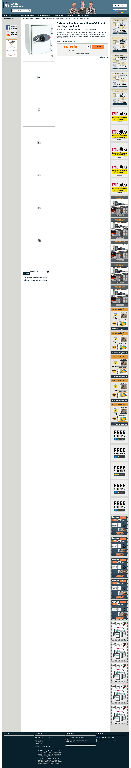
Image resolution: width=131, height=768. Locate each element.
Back (27, 273)
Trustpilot (68, 745)
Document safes (28, 18)
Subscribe (101, 737)
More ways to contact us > (43, 746)
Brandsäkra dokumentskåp (43, 18)
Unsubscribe (110, 737)
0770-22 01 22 (45, 737)
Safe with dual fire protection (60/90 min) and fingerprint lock (70, 18)
